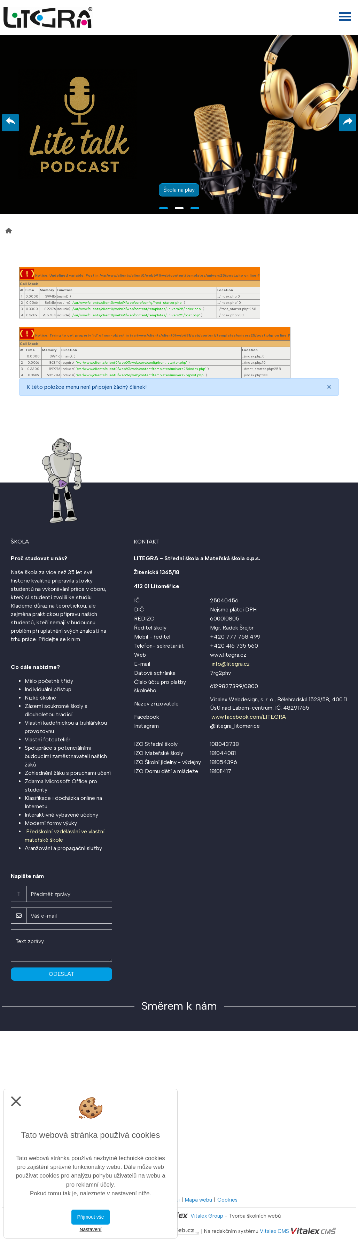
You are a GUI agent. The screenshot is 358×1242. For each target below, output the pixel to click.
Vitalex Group (206, 1216)
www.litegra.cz (228, 654)
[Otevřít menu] (345, 16)
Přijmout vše (90, 1217)
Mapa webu (198, 1200)
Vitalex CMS (274, 1231)
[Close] (329, 387)
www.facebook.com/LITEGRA (248, 716)
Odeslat (61, 974)
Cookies (227, 1200)
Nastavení (90, 1229)
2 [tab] (179, 208)
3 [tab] (194, 208)
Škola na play (179, 189)
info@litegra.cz (230, 664)
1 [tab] (163, 208)
